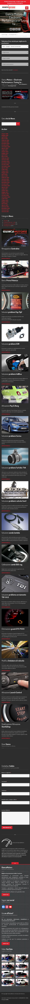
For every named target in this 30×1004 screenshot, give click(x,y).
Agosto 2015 (5, 205)
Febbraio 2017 (5, 193)
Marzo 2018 (5, 176)
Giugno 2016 (5, 200)
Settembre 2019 (6, 146)
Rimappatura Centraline (9, 224)
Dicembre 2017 (5, 181)
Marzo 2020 (5, 138)
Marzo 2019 (5, 156)
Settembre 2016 (6, 197)
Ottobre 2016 (5, 195)
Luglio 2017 (4, 189)
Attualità (6, 220)
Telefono (4, 790)
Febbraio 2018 (5, 177)
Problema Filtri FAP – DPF (9, 222)
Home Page (4, 34)
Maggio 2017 (5, 192)
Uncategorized (12, 34)
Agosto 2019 (5, 148)
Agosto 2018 (5, 168)
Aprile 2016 (4, 203)
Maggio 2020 (5, 135)
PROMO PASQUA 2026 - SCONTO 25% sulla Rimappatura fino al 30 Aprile (15, 2)
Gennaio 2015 (5, 206)
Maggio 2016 (5, 202)
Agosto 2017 (5, 187)
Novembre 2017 (6, 182)
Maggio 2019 (5, 153)
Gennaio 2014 (5, 210)
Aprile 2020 (4, 137)
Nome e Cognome (6, 772)
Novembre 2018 (6, 163)
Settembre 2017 (6, 185)
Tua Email (4, 781)
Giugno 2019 (5, 151)
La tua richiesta (6, 810)
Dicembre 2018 (5, 161)
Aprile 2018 (4, 174)
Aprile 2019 (4, 155)
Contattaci (15, 70)
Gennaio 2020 (5, 142)
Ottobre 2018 (5, 164)
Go (18, 123)
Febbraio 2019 (5, 158)
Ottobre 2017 (5, 184)
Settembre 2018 (6, 166)
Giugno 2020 (5, 133)
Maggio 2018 (5, 172)
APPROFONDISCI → (6, 258)
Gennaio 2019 (5, 159)
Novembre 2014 (6, 208)
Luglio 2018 (4, 169)
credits (6, 999)
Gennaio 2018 (5, 179)
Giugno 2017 (5, 190)
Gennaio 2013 (5, 211)
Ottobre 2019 (5, 145)
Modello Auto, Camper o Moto (9, 799)
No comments (23, 84)
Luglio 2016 (4, 198)
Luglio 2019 (4, 150)
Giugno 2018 (5, 171)
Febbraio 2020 (5, 140)
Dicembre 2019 (5, 143)
